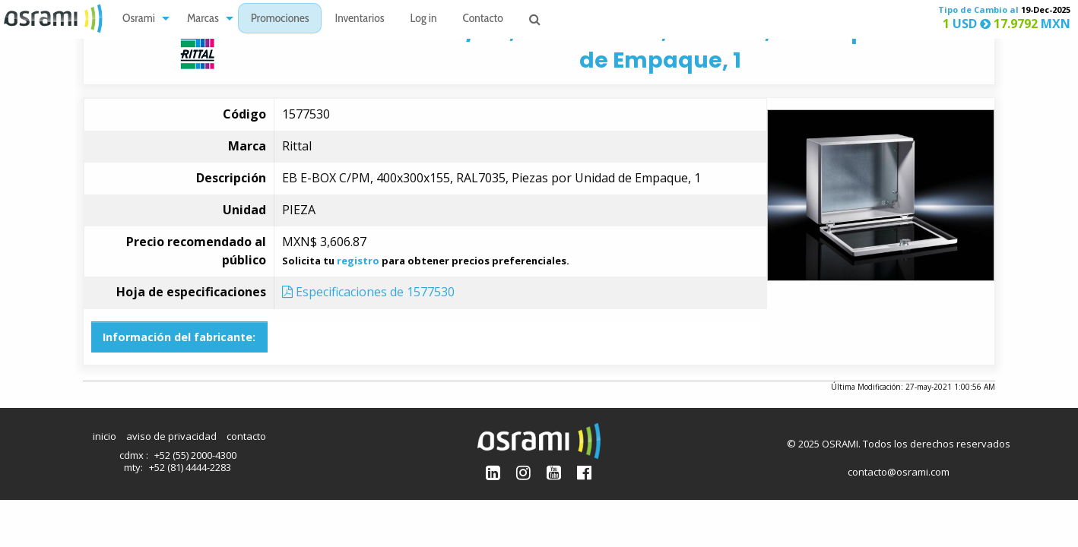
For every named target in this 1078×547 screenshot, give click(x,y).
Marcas (203, 19)
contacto (246, 436)
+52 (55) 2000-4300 (195, 455)
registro (358, 260)
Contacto (483, 19)
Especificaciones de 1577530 (368, 291)
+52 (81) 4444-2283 (190, 467)
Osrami (138, 19)
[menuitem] (141, 18)
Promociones (280, 19)
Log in (424, 19)
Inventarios (359, 19)
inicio (104, 436)
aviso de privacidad (171, 436)
